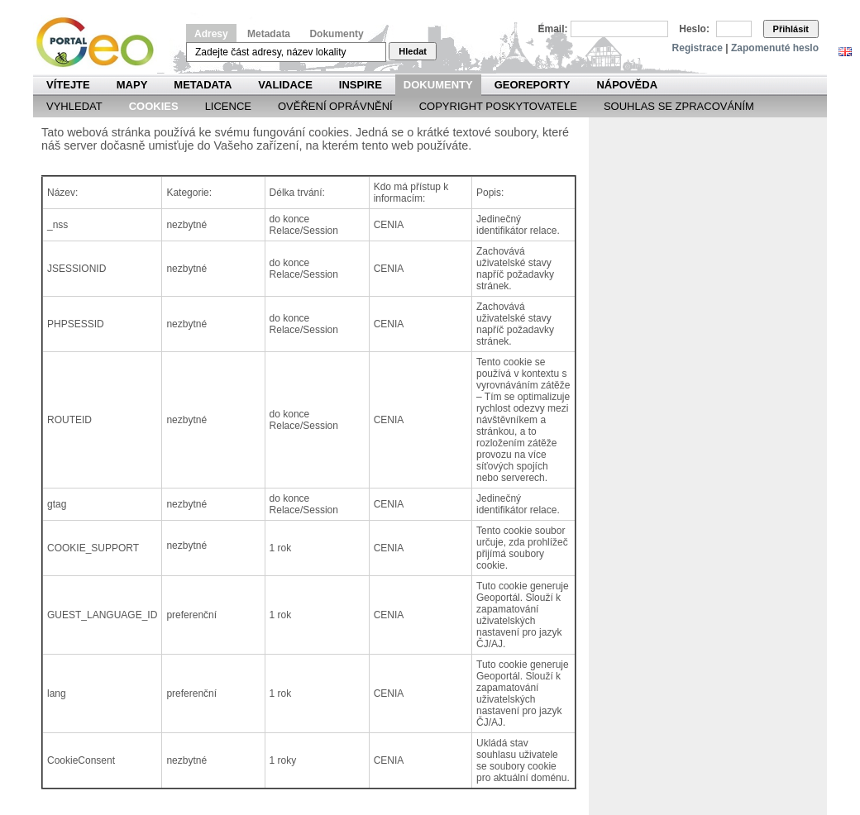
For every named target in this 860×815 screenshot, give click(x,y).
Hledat (413, 51)
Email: (553, 29)
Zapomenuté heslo (775, 48)
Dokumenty (336, 34)
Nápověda (626, 85)
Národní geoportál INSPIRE (101, 43)
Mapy (132, 85)
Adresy (211, 34)
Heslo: (694, 29)
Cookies (154, 106)
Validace (285, 85)
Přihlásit (791, 29)
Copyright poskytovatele (498, 106)
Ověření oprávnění (335, 106)
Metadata (268, 34)
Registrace (697, 48)
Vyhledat (74, 106)
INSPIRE (360, 85)
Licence (228, 106)
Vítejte (68, 85)
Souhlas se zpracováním (679, 106)
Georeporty (532, 85)
